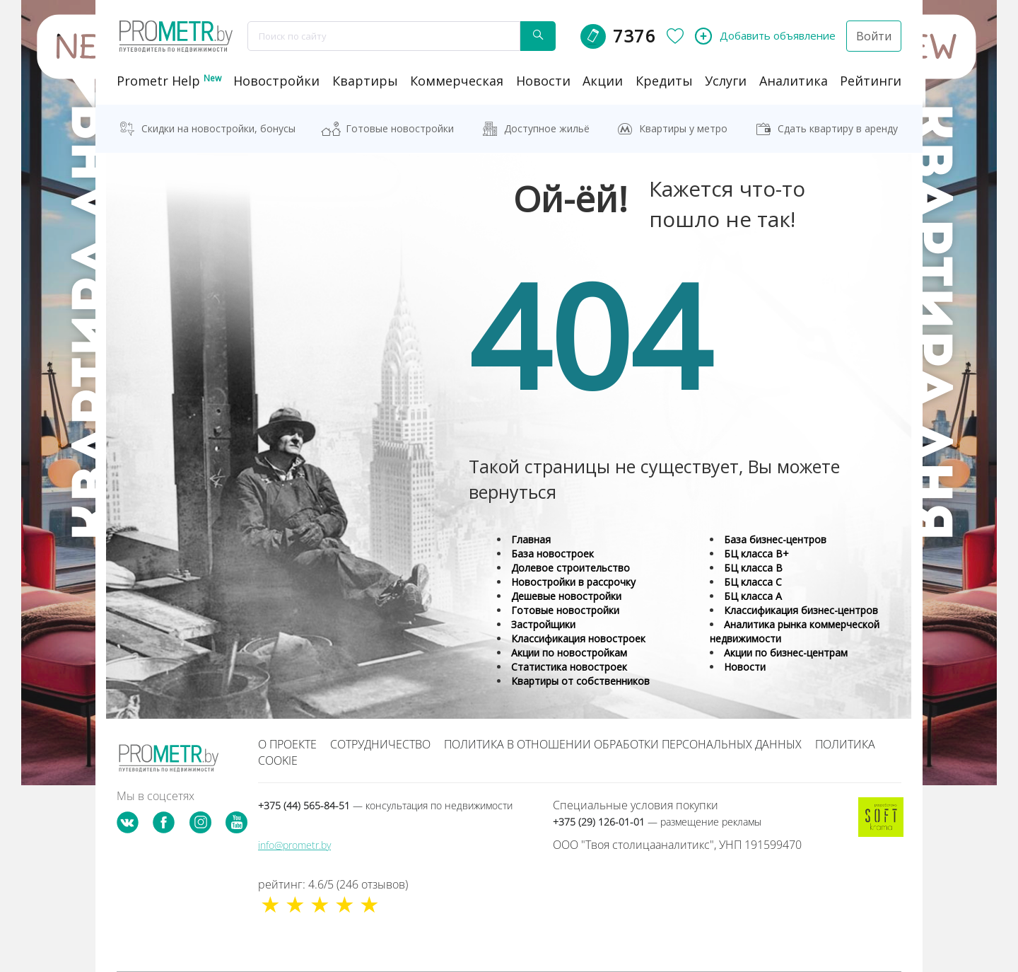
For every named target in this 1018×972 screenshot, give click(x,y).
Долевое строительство (570, 567)
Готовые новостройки (400, 128)
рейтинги (870, 80)
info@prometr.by (294, 845)
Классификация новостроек (578, 638)
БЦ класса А (753, 596)
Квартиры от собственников (580, 681)
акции (603, 80)
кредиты (664, 80)
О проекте (287, 744)
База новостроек (552, 553)
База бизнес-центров (775, 539)
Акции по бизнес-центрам (786, 652)
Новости (745, 666)
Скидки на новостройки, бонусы (218, 128)
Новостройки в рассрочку (573, 582)
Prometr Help (169, 80)
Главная (531, 539)
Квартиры (365, 80)
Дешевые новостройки (566, 596)
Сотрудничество (380, 744)
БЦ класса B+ (756, 553)
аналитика (793, 80)
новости (543, 80)
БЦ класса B (753, 567)
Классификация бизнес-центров (801, 610)
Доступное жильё (547, 128)
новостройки (276, 80)
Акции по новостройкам (569, 652)
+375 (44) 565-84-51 (385, 805)
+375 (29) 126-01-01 (657, 821)
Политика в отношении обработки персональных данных (623, 744)
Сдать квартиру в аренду (838, 128)
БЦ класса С (753, 582)
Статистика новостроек (569, 666)
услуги (726, 80)
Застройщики (543, 624)
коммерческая (456, 80)
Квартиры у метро (683, 128)
